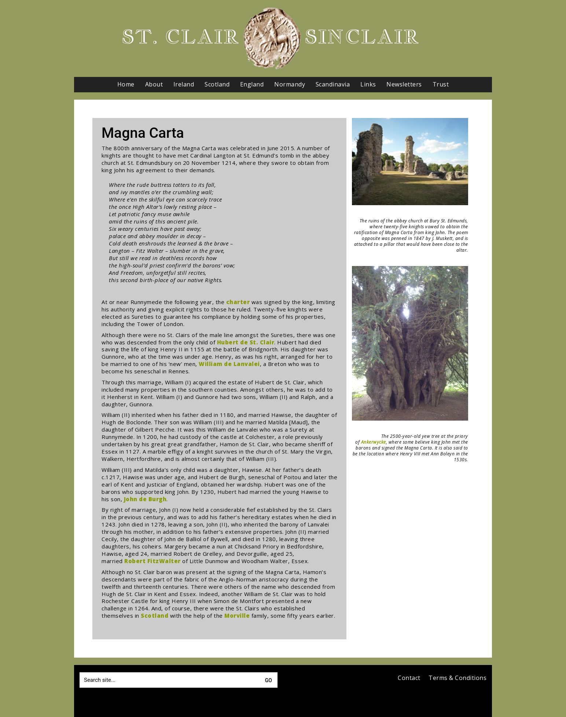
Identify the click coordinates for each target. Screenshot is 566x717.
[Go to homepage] (272, 38)
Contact (409, 678)
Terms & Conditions (457, 678)
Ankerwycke (373, 442)
